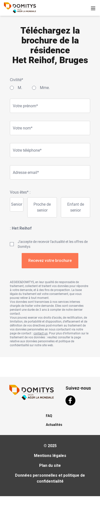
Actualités (54, 425)
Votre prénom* (25, 106)
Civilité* (16, 79)
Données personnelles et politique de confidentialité (50, 478)
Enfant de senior (75, 207)
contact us (40, 333)
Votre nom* (23, 128)
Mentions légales (50, 455)
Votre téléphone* (27, 150)
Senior (16, 204)
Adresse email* (26, 172)
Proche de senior (42, 207)
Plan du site (50, 465)
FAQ (49, 416)
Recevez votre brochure (50, 260)
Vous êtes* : (20, 192)
